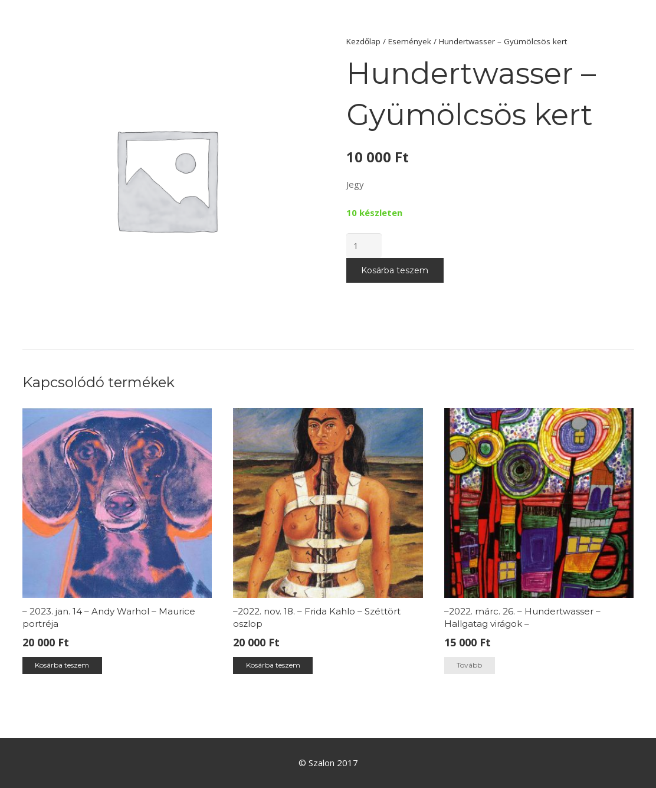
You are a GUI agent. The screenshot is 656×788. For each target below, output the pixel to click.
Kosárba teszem (394, 270)
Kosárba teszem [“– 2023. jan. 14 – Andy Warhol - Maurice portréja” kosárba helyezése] (62, 665)
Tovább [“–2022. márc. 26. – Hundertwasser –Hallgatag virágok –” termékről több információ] (469, 665)
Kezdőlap (363, 41)
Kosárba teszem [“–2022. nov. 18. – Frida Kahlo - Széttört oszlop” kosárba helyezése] (273, 665)
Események (409, 41)
